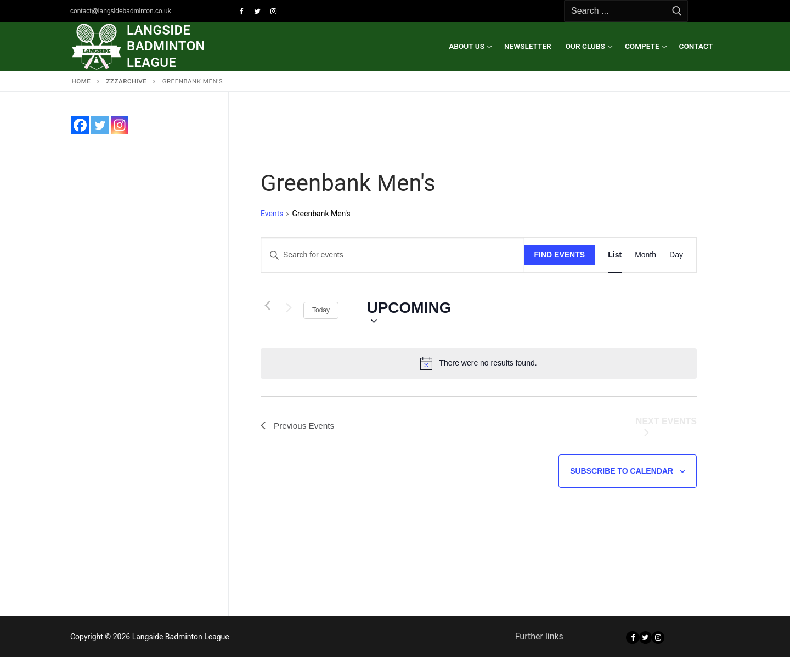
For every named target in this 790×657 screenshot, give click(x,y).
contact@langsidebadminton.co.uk (120, 11)
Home (81, 81)
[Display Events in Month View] (645, 255)
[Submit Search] (677, 11)
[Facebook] (241, 11)
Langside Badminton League (166, 46)
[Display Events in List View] (615, 255)
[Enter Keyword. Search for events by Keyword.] (392, 255)
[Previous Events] (267, 305)
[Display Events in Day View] (676, 255)
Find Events (559, 254)
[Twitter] (257, 11)
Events (272, 213)
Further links (539, 636)
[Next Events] (288, 310)
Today (321, 310)
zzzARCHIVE (126, 81)
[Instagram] (273, 11)
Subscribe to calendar (621, 471)
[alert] (479, 363)
